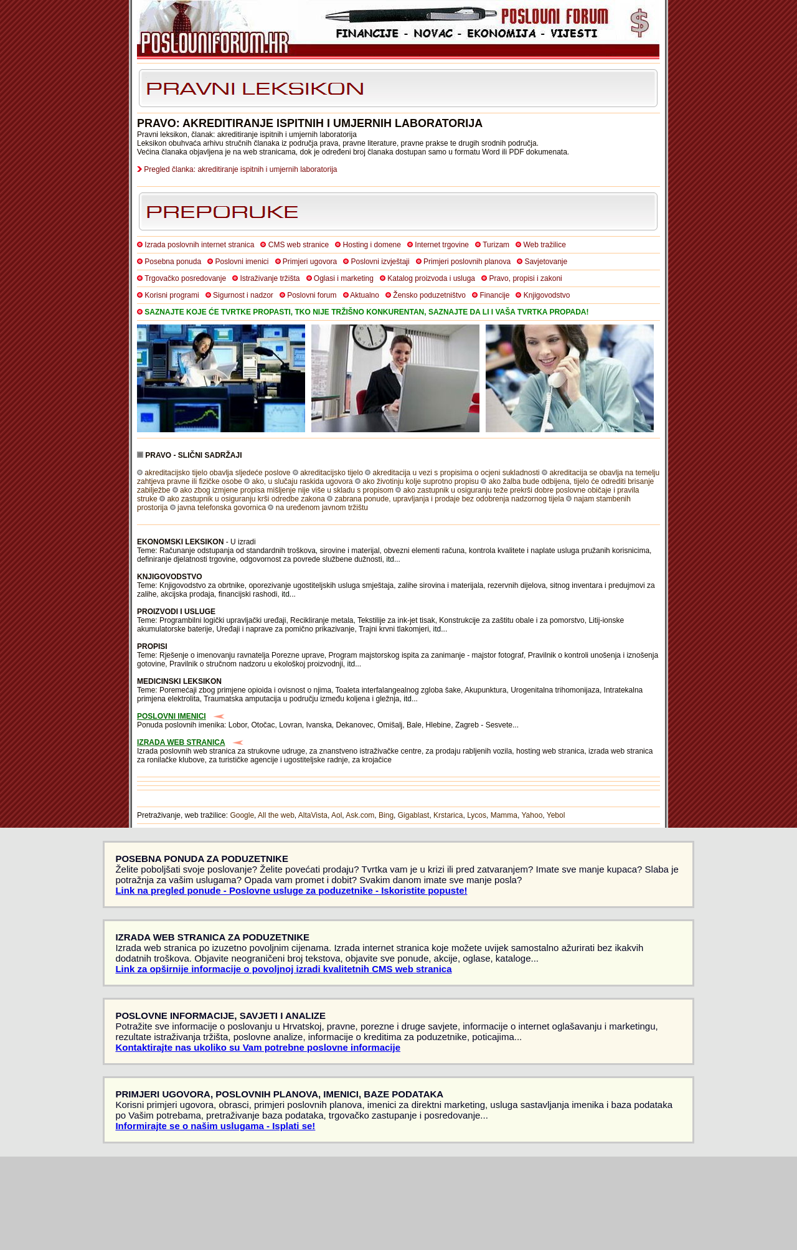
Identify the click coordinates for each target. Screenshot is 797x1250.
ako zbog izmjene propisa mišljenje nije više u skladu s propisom (287, 490)
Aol (336, 815)
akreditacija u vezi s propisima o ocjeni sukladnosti (456, 472)
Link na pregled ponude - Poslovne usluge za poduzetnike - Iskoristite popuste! (291, 890)
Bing (386, 815)
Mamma (504, 815)
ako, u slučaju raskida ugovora (302, 481)
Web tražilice (544, 244)
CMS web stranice (298, 244)
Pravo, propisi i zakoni (525, 278)
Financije (494, 295)
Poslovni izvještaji (380, 261)
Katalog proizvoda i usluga (431, 278)
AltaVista (313, 815)
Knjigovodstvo (547, 295)
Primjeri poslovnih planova (467, 261)
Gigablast (414, 815)
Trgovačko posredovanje (185, 278)
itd (390, 559)
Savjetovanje (545, 261)
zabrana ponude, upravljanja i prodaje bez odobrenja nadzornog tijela (449, 499)
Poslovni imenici (241, 261)
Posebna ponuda (172, 261)
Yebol (556, 815)
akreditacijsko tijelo (331, 472)
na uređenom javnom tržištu (322, 507)
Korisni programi (171, 295)
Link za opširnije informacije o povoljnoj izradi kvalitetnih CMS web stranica (283, 969)
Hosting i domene (372, 244)
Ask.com (360, 815)
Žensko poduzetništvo (429, 295)
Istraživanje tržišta (269, 278)
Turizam (496, 244)
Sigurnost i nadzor (243, 295)
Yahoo (532, 815)
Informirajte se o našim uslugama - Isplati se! (215, 1125)
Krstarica (448, 815)
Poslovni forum (311, 295)
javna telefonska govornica (221, 507)
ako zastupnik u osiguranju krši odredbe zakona (246, 499)
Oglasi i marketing (344, 278)
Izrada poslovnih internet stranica (199, 244)
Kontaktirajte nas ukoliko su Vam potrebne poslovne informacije (257, 1047)
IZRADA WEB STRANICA (181, 742)
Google (242, 815)
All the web (276, 815)
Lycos (476, 815)
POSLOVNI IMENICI (171, 716)
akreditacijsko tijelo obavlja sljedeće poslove (217, 472)
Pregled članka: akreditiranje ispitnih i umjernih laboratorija (240, 169)
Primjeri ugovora (310, 261)
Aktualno (364, 295)
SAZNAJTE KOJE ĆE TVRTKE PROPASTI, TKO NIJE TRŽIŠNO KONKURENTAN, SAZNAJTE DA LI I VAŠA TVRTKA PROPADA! (366, 312)
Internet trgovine (442, 244)
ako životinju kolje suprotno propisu (420, 481)
